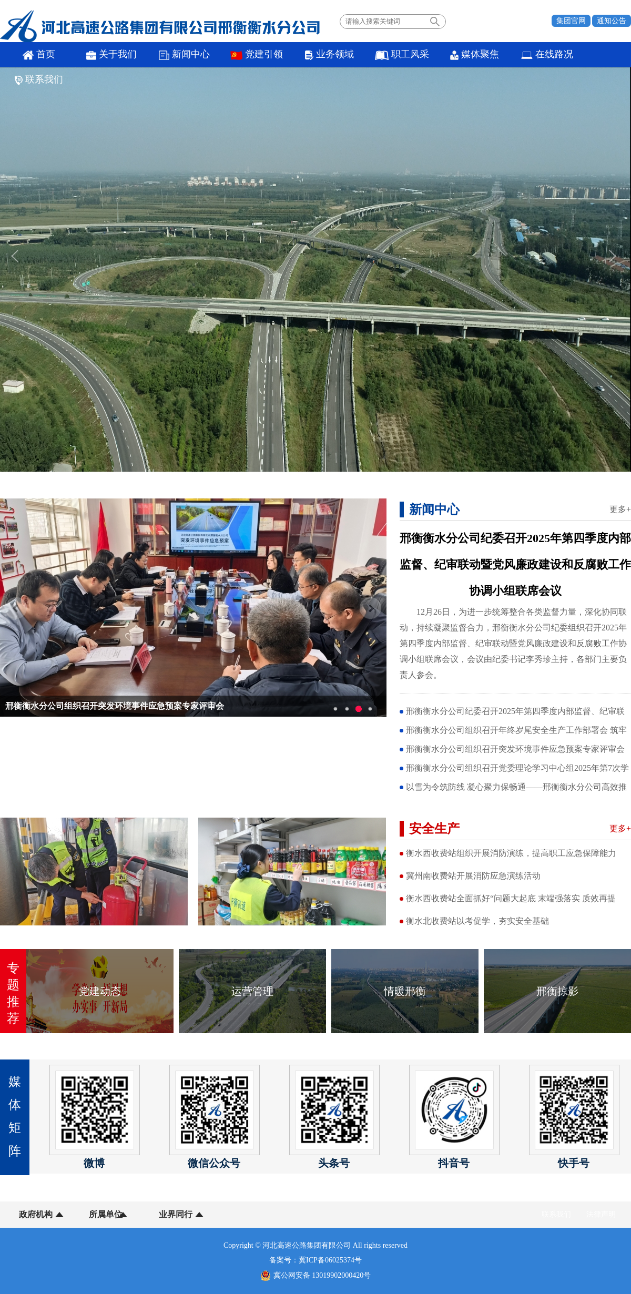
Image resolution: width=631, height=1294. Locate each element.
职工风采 (381, 54)
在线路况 (519, 54)
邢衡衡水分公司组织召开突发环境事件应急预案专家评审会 (114, 705)
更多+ (620, 509)
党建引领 (243, 54)
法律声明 (601, 1214)
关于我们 (105, 54)
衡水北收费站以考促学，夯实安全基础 (477, 920)
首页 (37, 54)
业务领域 (312, 54)
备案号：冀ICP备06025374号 (315, 1260)
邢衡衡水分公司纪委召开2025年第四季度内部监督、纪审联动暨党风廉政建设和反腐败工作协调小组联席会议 (515, 564)
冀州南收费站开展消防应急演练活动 (473, 875)
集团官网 (571, 21)
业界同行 (167, 1214)
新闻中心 (174, 54)
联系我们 (587, 54)
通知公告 (611, 21)
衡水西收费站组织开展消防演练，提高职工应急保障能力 (511, 853)
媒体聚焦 (449, 54)
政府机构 (36, 1214)
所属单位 (101, 1214)
